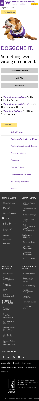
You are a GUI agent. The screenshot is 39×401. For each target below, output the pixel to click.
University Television (7, 285)
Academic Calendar (7, 208)
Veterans (4, 371)
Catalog (6, 235)
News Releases (9, 203)
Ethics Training (29, 286)
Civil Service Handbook (7, 336)
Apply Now (19, 85)
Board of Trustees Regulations (8, 315)
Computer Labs (29, 242)
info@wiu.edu (31, 387)
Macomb (14, 4)
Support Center (29, 258)
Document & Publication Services (28, 279)
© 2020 (7, 399)
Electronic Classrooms (27, 247)
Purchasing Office (27, 307)
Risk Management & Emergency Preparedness (29, 227)
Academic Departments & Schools (24, 146)
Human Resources (27, 297)
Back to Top (9, 125)
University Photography (8, 279)
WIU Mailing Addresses (20, 182)
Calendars (15, 160)
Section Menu (9, 12)
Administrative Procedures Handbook (9, 329)
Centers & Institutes (18, 153)
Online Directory (17, 132)
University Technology (27, 253)
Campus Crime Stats (28, 220)
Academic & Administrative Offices (24, 139)
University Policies (7, 309)
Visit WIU (19, 78)
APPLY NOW (34, 4)
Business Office (29, 273)
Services (6, 244)
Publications (8, 273)
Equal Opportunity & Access (12, 367)
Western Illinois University (23, 1)
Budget (16, 363)
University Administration (21, 174)
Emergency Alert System (29, 210)
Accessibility (6, 363)
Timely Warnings (29, 215)
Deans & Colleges (17, 167)
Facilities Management (28, 291)
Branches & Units (7, 230)
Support (14, 189)
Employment (26, 363)
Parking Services (29, 302)
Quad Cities (22, 4)
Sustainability (30, 367)
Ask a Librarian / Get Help (9, 224)
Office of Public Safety (29, 204)
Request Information (19, 71)
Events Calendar (9, 213)
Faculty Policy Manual (8, 322)
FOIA (5, 290)
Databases (7, 239)
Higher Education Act (8, 295)
